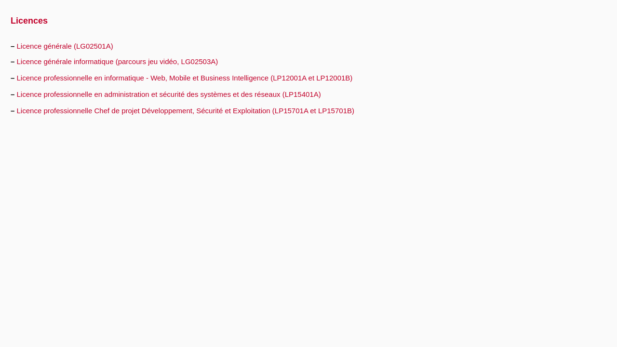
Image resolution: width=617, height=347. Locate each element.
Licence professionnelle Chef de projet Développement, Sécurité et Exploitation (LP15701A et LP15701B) (185, 111)
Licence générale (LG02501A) (65, 46)
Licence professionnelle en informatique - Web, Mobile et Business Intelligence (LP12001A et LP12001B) (185, 78)
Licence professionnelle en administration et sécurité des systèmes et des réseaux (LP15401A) (169, 94)
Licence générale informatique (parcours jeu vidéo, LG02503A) (117, 61)
